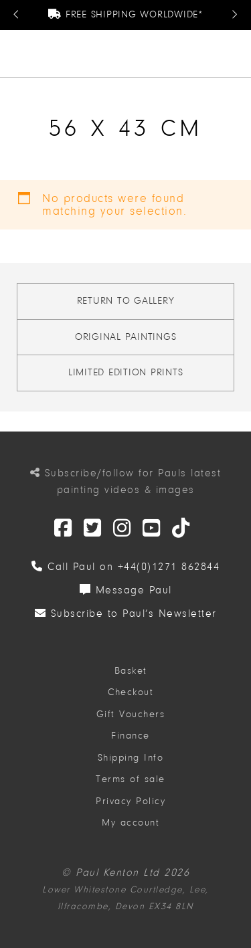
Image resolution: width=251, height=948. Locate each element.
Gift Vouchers (130, 714)
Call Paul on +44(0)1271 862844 (125, 567)
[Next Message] (234, 15)
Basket (130, 670)
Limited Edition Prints (125, 372)
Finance (130, 735)
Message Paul (126, 590)
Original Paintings (126, 337)
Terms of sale (130, 779)
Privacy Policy (130, 801)
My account (130, 822)
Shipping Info (131, 757)
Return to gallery (126, 300)
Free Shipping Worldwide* (125, 14)
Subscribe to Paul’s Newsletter (126, 613)
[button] (235, 53)
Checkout (130, 692)
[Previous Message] (17, 15)
